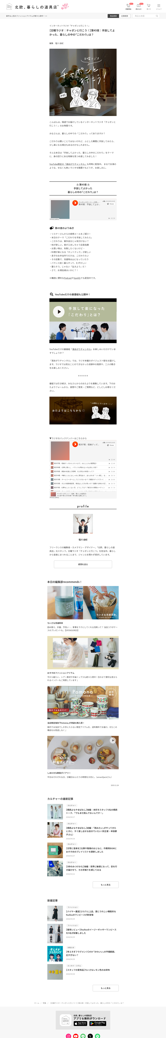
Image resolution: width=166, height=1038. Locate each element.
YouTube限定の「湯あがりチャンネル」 (68, 164)
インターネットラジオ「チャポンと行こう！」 (69, 25)
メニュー (159, 9)
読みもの (138, 9)
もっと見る (105, 884)
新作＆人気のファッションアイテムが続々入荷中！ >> (26, 16)
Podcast (68, 278)
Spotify (77, 278)
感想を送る (83, 564)
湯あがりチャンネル (81, 349)
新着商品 (128, 9)
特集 (44, 1003)
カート (149, 9)
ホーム (36, 1003)
